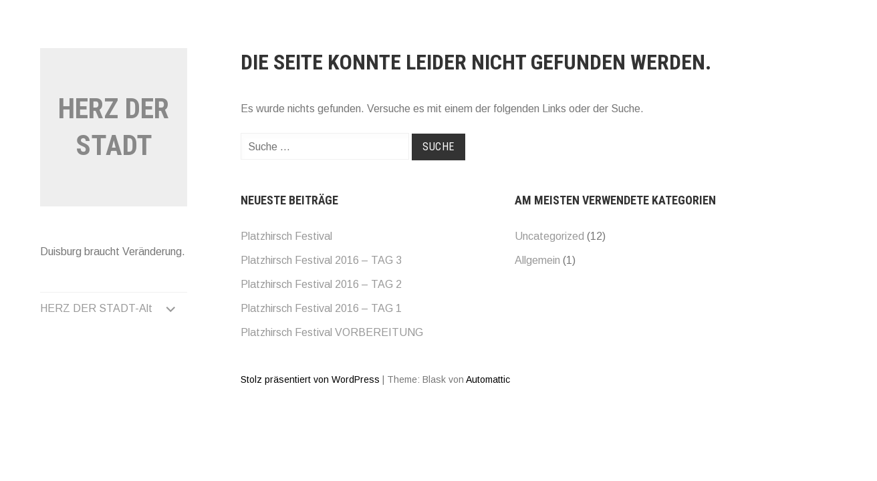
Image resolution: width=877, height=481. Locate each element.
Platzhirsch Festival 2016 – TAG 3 (321, 260)
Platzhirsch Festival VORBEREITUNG (332, 332)
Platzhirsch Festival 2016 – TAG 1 (321, 308)
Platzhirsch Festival (286, 236)
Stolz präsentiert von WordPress (310, 379)
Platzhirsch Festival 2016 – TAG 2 (321, 284)
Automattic (488, 379)
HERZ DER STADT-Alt (96, 308)
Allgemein (537, 260)
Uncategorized (549, 236)
